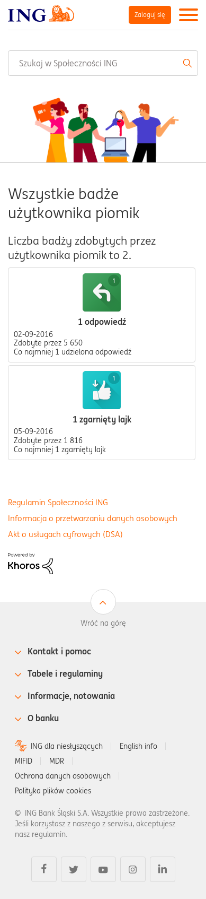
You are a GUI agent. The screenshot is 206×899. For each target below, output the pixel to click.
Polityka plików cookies (53, 791)
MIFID (23, 761)
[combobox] (103, 63)
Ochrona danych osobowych (63, 776)
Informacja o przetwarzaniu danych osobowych (92, 518)
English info (138, 746)
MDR (56, 761)
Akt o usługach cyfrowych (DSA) (65, 534)
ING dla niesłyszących (67, 746)
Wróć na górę (103, 623)
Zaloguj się (150, 15)
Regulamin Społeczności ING (58, 502)
